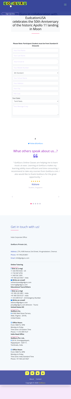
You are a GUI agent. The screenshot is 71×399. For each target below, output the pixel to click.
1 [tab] (31, 203)
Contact (38, 379)
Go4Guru (42, 383)
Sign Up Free (10, 14)
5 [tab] (40, 203)
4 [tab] (37, 203)
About (31, 379)
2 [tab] (33, 203)
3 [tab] (35, 203)
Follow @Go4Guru (35, 143)
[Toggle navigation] (65, 5)
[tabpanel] (35, 196)
